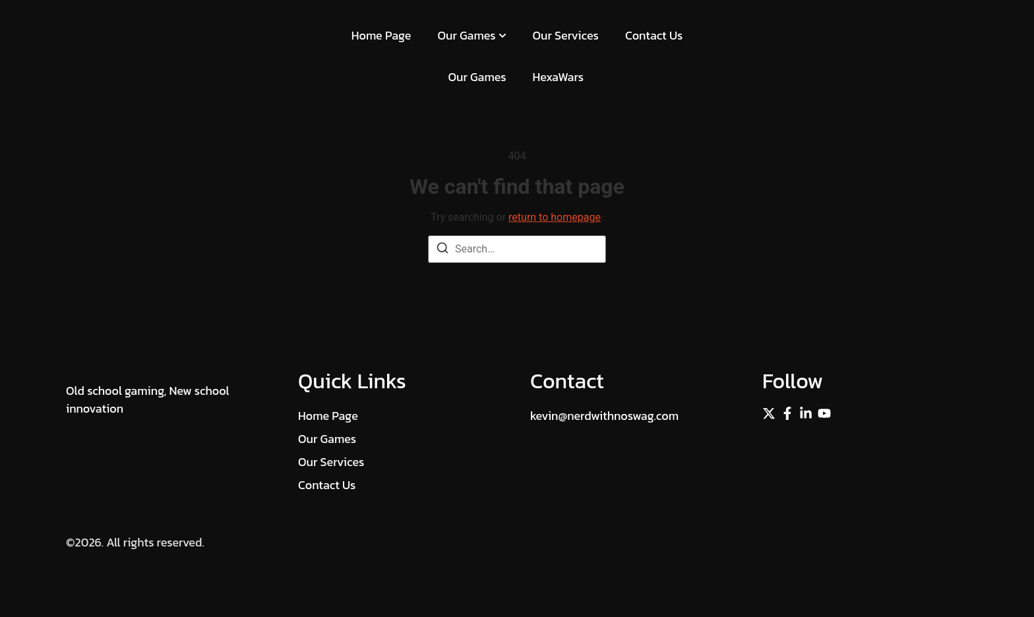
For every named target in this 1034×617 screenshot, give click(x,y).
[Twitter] (769, 413)
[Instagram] (824, 413)
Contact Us (654, 35)
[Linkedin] (805, 413)
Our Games (471, 35)
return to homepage (554, 217)
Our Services (566, 35)
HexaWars (558, 77)
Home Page (381, 35)
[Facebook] (787, 413)
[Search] (442, 250)
